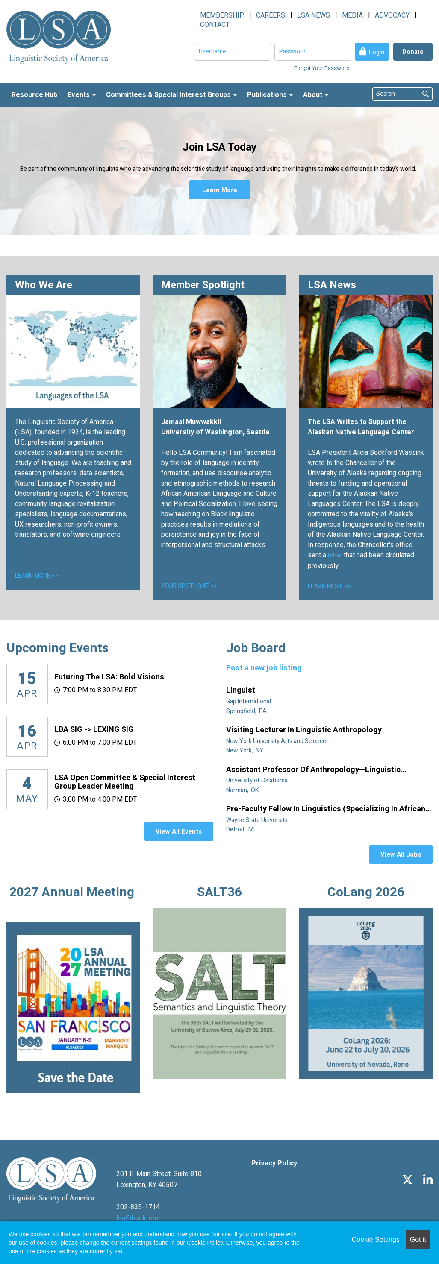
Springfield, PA (247, 711)
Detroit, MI (241, 829)
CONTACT (215, 25)
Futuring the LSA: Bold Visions (109, 677)
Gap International (249, 701)
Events (82, 95)
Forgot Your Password (322, 68)
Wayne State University (257, 820)
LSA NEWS (313, 15)
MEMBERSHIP (222, 15)
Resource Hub (34, 95)
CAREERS (270, 15)
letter (336, 555)
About (315, 95)
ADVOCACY (392, 15)
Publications (270, 95)
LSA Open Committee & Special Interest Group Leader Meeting (124, 782)
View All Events (179, 831)
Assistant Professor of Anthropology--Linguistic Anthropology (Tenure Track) (313, 770)
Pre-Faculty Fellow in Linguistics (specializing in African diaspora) (325, 809)
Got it (418, 1239)
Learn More (219, 190)
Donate (413, 51)
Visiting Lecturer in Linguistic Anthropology (304, 730)
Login (376, 52)
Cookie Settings (376, 1239)
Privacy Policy (274, 1163)
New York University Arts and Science (276, 741)
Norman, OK (243, 790)
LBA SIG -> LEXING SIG (94, 729)
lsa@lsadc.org (137, 1218)
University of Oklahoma (257, 780)
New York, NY (245, 750)
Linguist (241, 690)
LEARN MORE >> (37, 575)
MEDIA (352, 15)
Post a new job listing (264, 668)
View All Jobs (400, 854)
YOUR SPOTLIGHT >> (189, 586)
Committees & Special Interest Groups (171, 95)
